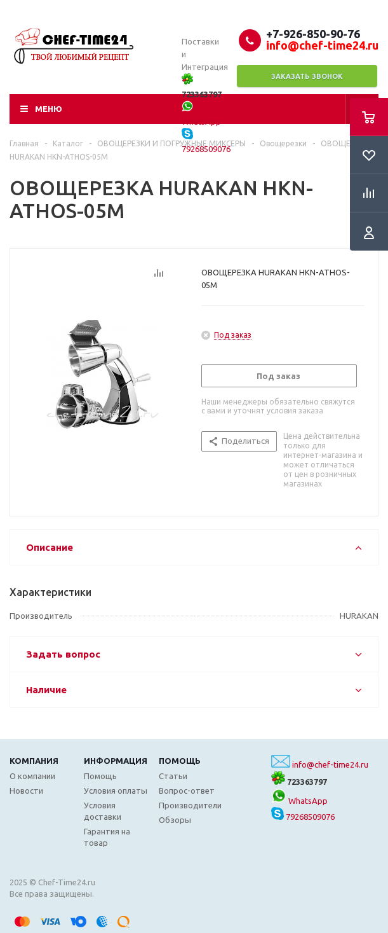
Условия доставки (102, 811)
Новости (26, 790)
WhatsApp (299, 800)
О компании (32, 775)
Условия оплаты (115, 790)
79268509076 (303, 816)
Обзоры (175, 819)
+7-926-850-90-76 (313, 33)
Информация (115, 760)
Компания (34, 760)
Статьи (173, 775)
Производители (190, 805)
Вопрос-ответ (187, 790)
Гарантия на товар (107, 837)
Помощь (180, 760)
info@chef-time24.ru (330, 764)
